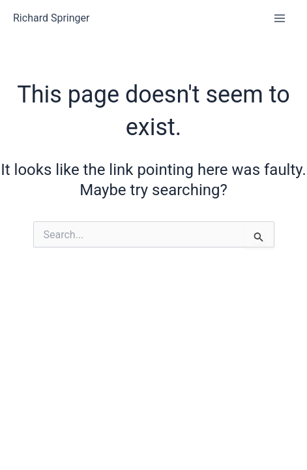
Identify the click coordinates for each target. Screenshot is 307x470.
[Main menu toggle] (279, 18)
